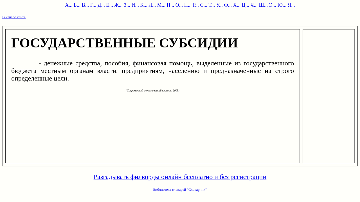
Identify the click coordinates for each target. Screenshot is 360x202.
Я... (291, 5)
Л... (152, 5)
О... (179, 5)
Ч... (254, 5)
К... (144, 5)
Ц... (245, 5)
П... (188, 5)
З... (127, 5)
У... (219, 5)
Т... (212, 5)
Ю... (282, 5)
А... (69, 5)
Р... (196, 5)
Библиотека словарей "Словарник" (180, 189)
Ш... (263, 5)
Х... (237, 5)
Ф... (228, 5)
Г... (93, 5)
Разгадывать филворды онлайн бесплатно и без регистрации (180, 176)
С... (204, 5)
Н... (170, 5)
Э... (272, 5)
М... (161, 5)
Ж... (118, 5)
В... (85, 5)
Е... (109, 5)
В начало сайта (14, 17)
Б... (77, 5)
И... (135, 5)
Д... (101, 5)
